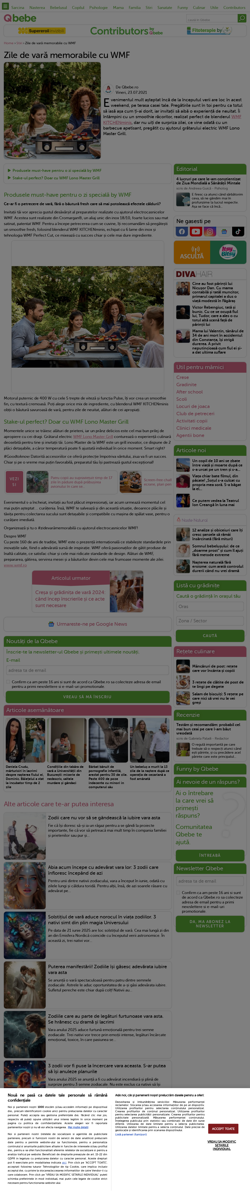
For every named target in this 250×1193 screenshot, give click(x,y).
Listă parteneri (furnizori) (131, 1134)
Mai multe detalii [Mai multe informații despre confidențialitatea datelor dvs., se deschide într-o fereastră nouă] (78, 1127)
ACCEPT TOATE (223, 1128)
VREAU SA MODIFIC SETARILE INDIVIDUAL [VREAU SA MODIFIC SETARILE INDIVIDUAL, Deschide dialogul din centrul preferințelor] (221, 1145)
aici (64, 1162)
